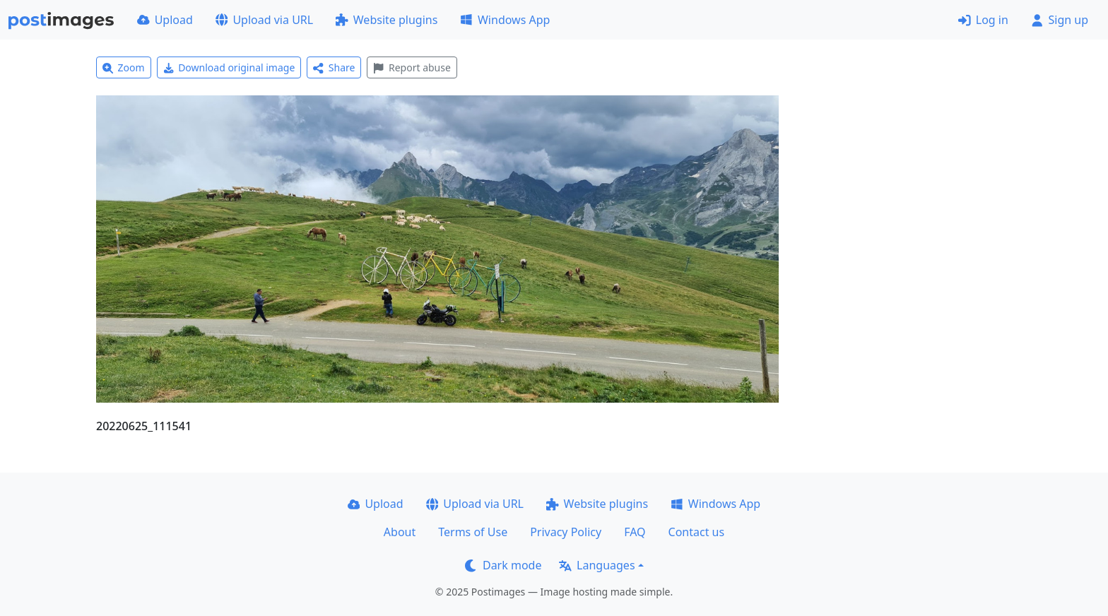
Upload (165, 20)
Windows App (505, 20)
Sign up (1059, 20)
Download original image (229, 67)
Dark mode (503, 565)
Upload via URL (264, 20)
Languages (597, 565)
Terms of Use (472, 532)
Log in (983, 20)
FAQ (634, 532)
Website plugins (386, 20)
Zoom (123, 67)
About (400, 532)
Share (334, 67)
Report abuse (411, 67)
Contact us (696, 532)
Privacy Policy (565, 532)
